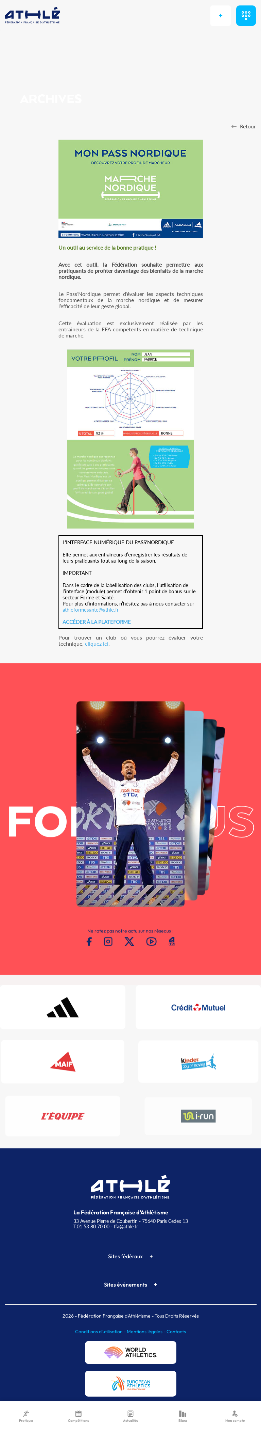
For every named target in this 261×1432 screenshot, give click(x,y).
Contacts (176, 1331)
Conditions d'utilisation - (101, 1331)
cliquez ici (96, 643)
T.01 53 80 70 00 (91, 1226)
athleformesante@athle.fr (91, 610)
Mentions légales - (147, 1331)
